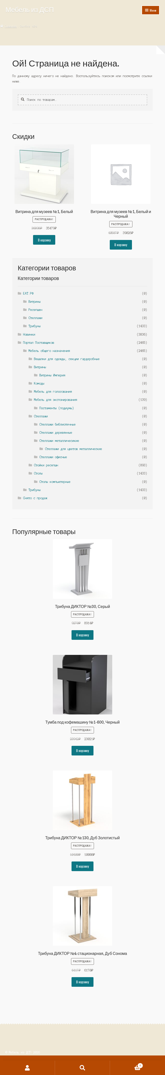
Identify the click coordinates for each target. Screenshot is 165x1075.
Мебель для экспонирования (55, 399)
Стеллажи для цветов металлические (73, 449)
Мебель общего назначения (49, 350)
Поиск (82, 1068)
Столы (38, 473)
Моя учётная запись (27, 1068)
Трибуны (35, 326)
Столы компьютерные (55, 481)
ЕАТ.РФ (28, 293)
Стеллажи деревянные (55, 432)
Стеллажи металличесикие (59, 440)
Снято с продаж (35, 498)
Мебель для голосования (53, 391)
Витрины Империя (52, 375)
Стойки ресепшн (46, 465)
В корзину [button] (44, 239)
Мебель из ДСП (29, 9)
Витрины (35, 301)
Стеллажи (35, 318)
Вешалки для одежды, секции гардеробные (67, 359)
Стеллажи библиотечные (57, 424)
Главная (11, 26)
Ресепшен (35, 309)
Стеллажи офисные (53, 457)
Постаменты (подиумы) (56, 408)
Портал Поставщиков (38, 342)
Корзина (126, 1065)
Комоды (39, 383)
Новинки (29, 334)
